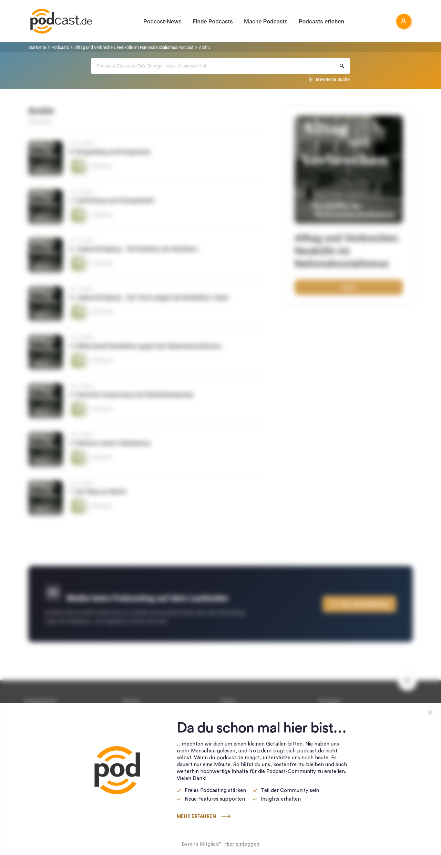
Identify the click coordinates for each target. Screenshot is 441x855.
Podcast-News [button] (162, 21)
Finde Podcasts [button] (213, 21)
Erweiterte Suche (333, 79)
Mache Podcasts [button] (266, 21)
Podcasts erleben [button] (321, 21)
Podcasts (60, 47)
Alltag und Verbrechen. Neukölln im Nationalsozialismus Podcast (134, 47)
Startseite (37, 47)
